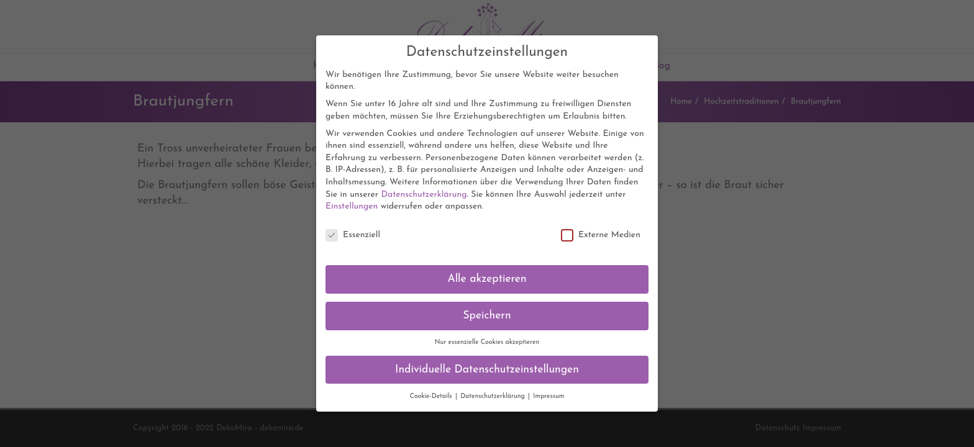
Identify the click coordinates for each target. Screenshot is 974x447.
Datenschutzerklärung (424, 188)
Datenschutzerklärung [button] (493, 390)
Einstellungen (351, 200)
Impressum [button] (548, 390)
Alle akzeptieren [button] (486, 273)
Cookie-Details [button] (431, 390)
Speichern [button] (487, 309)
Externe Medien (600, 229)
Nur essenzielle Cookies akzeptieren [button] (487, 336)
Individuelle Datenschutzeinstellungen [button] (487, 363)
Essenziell (352, 229)
